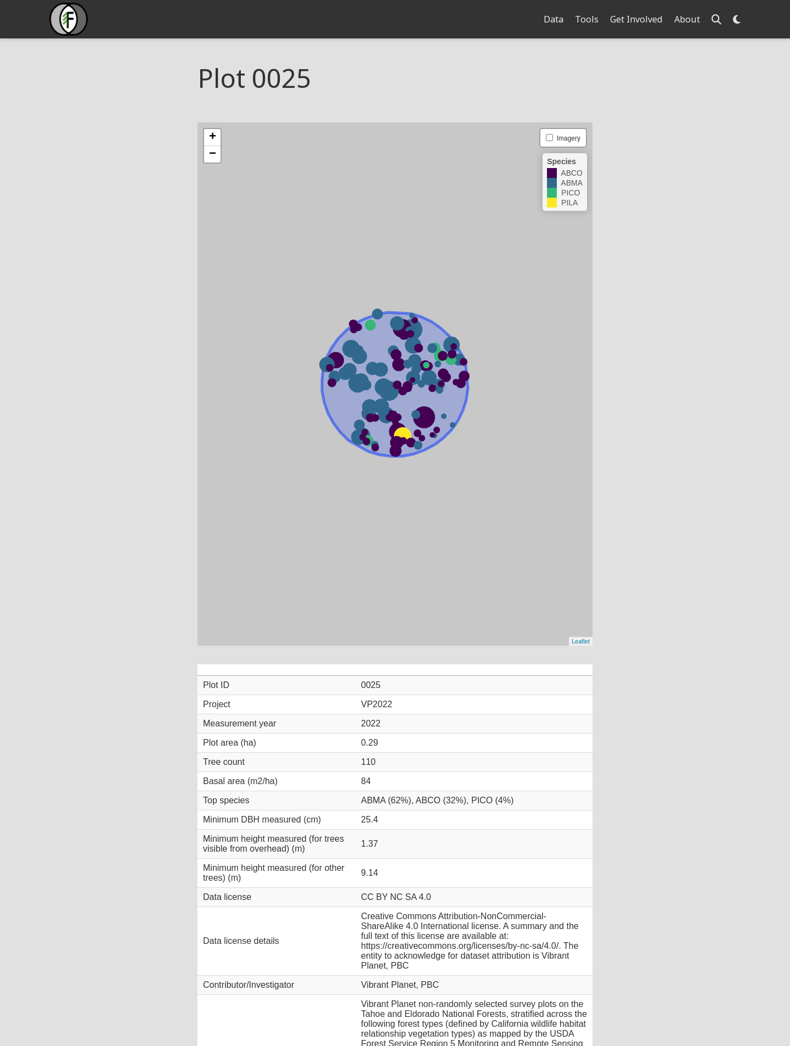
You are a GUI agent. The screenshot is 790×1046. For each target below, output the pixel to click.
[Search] (716, 19)
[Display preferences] (737, 19)
